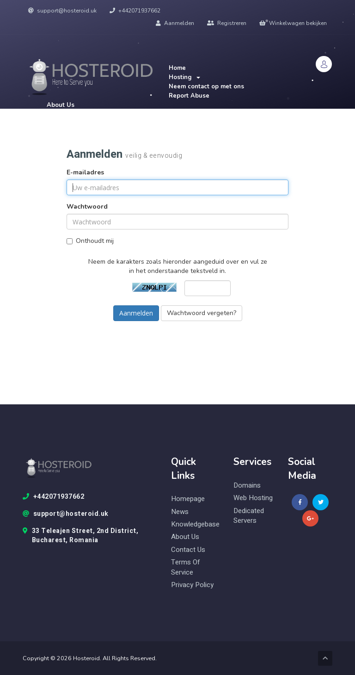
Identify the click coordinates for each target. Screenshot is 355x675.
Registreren (226, 23)
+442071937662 (135, 10)
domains (247, 485)
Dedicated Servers (248, 516)
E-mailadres (85, 172)
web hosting (253, 498)
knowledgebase (195, 524)
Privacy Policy (192, 585)
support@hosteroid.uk (62, 10)
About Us (60, 105)
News (180, 512)
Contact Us (188, 550)
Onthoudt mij (90, 240)
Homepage (188, 499)
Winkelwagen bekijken (293, 23)
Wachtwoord (87, 206)
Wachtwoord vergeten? (201, 313)
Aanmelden (175, 23)
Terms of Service (185, 567)
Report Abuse (189, 96)
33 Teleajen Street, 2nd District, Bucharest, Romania (80, 535)
